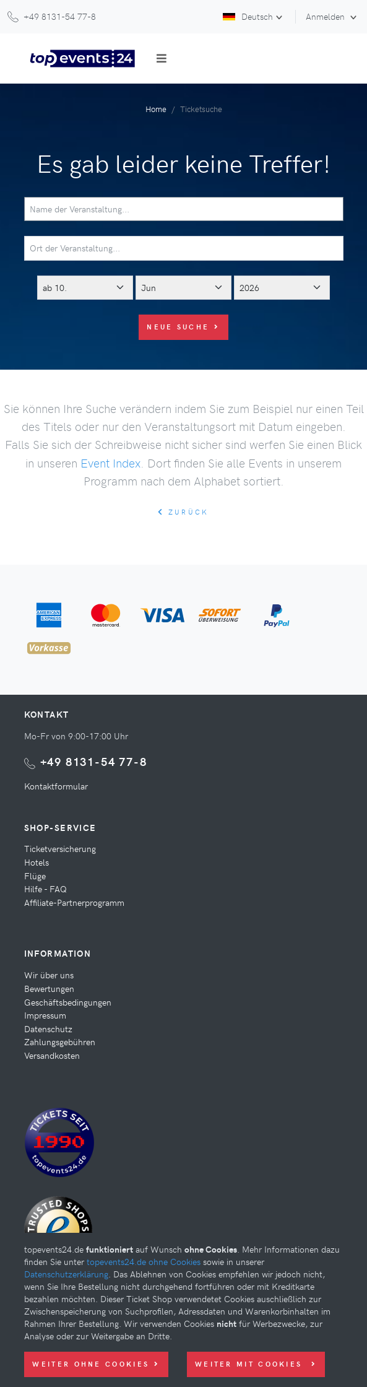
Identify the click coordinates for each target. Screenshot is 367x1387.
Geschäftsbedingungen (67, 1002)
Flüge (35, 875)
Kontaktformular (56, 786)
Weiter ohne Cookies (96, 1363)
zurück (183, 511)
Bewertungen (49, 988)
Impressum (45, 1015)
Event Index (110, 462)
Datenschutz (48, 1028)
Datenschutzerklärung (66, 1273)
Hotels (36, 862)
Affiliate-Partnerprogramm (74, 902)
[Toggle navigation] (162, 58)
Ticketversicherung (60, 848)
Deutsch (248, 16)
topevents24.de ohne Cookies (144, 1261)
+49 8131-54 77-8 (93, 761)
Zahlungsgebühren (59, 1041)
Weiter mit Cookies (256, 1363)
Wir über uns (49, 974)
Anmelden (326, 16)
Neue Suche (183, 326)
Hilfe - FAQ (45, 888)
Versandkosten (52, 1055)
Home (155, 108)
